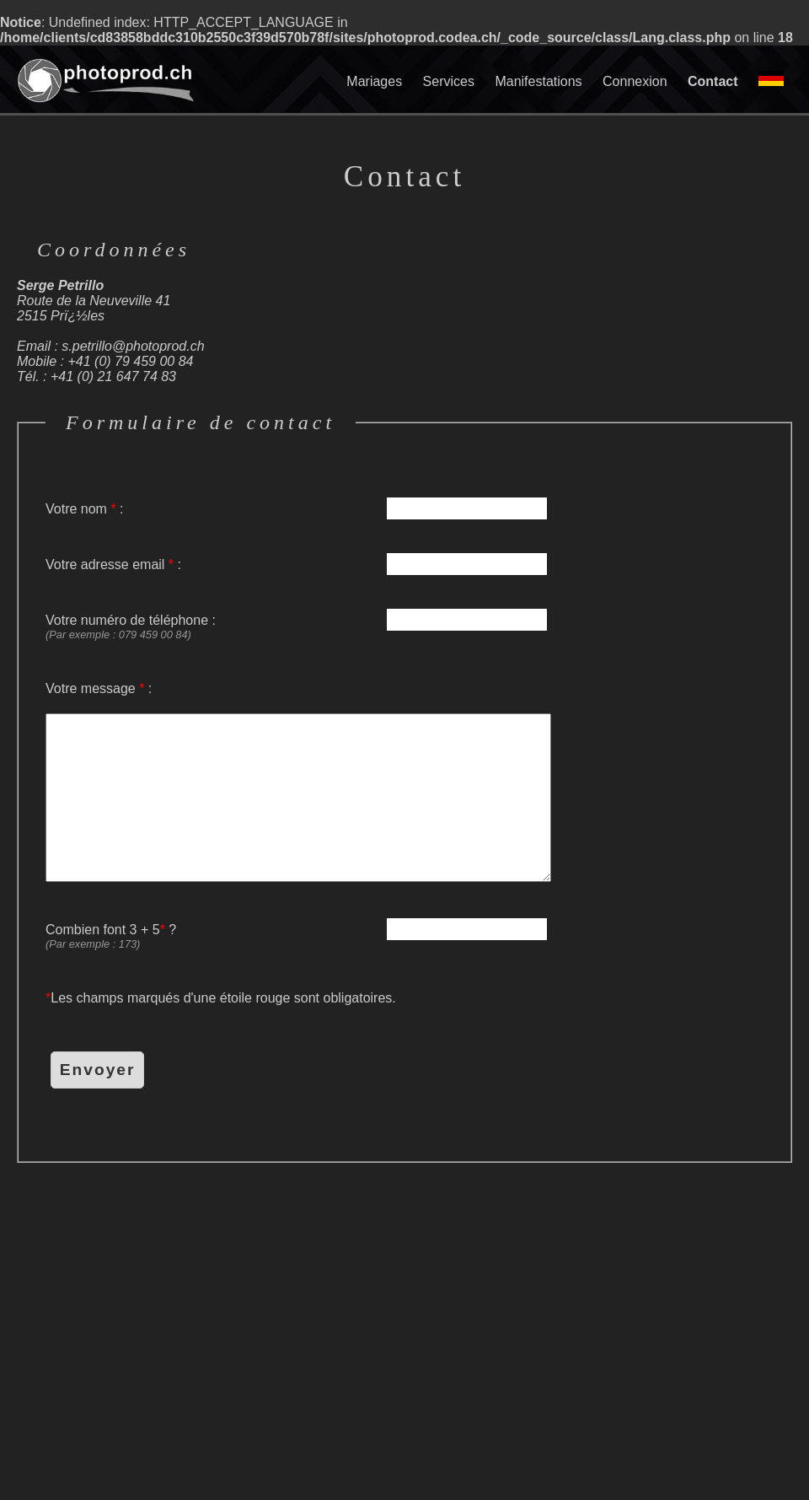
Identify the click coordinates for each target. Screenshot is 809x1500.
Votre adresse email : (298, 565)
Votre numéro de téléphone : (298, 627)
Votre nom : (298, 509)
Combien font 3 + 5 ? (298, 936)
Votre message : (298, 782)
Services (448, 81)
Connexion (635, 81)
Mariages (374, 81)
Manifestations (538, 81)
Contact (713, 81)
